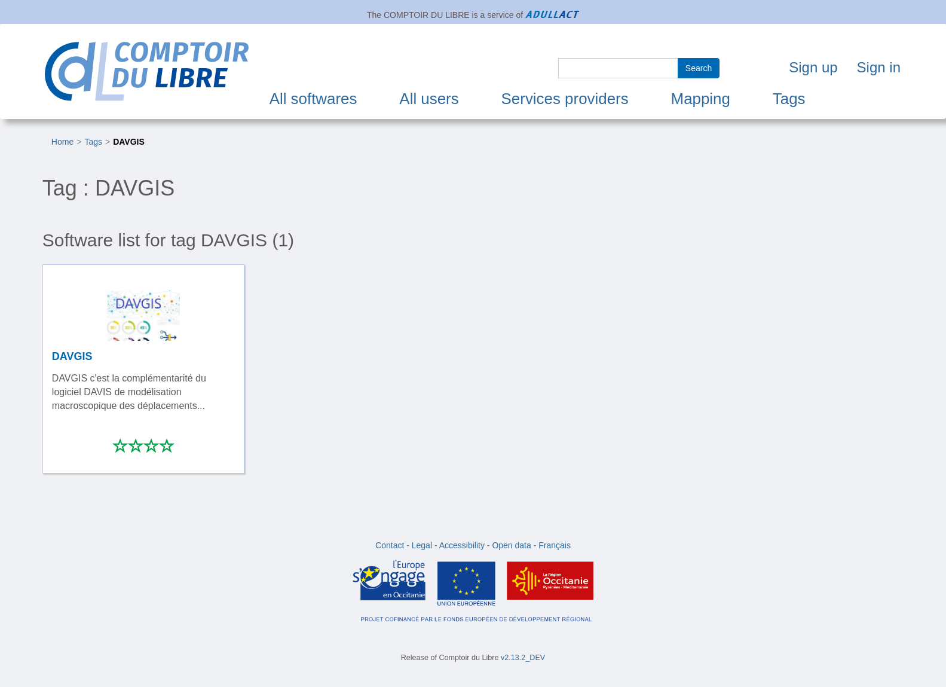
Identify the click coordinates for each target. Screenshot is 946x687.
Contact (389, 545)
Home (62, 141)
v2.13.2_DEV (523, 658)
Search (698, 68)
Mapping (700, 98)
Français (554, 545)
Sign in (879, 67)
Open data (511, 545)
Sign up (813, 67)
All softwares (313, 98)
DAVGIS (129, 141)
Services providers (565, 98)
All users (428, 98)
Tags (789, 98)
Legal (422, 545)
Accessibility (462, 545)
